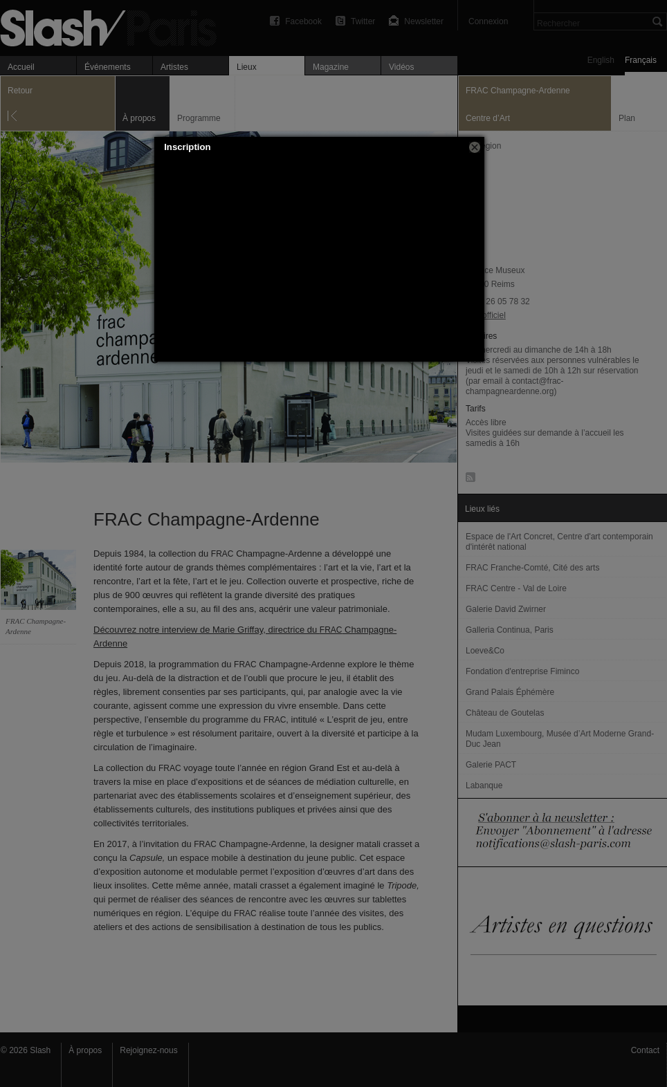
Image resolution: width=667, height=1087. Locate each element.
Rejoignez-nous (148, 1050)
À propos (85, 1050)
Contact (645, 1050)
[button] (474, 147)
